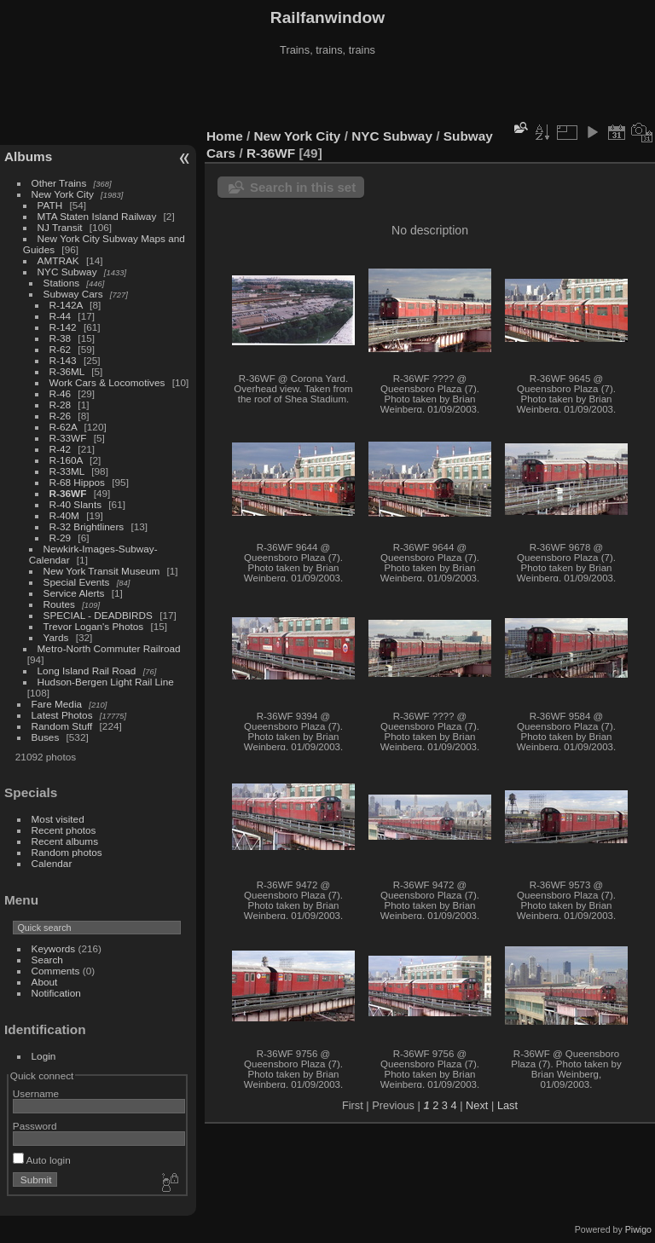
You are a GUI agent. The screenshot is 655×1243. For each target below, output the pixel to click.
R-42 (60, 448)
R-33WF (68, 437)
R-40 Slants (75, 504)
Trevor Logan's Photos (93, 626)
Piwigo (638, 1229)
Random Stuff (62, 725)
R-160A (66, 459)
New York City (63, 193)
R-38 (60, 338)
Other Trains (59, 182)
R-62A (63, 426)
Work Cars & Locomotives (107, 382)
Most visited (58, 818)
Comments (56, 970)
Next (477, 1105)
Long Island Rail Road (87, 670)
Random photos (67, 852)
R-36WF (68, 493)
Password (35, 1125)
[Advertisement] (327, 93)
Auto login (42, 1159)
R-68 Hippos (77, 482)
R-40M (64, 515)
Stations (61, 282)
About (45, 981)
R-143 (63, 360)
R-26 (60, 415)
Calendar (52, 863)
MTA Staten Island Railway (97, 216)
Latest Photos (62, 714)
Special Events (76, 581)
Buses (46, 737)
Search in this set (303, 187)
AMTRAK (58, 260)
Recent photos (64, 829)
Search (47, 959)
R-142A (66, 304)
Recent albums (65, 841)
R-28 (60, 404)
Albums (28, 156)
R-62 (60, 349)
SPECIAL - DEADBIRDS (98, 615)
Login (44, 1055)
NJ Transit (60, 227)
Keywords (54, 948)
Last (507, 1105)
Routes (59, 604)
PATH (50, 205)
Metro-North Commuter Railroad (109, 648)
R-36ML (66, 371)
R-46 (60, 393)
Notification (56, 992)
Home (224, 136)
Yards (56, 637)
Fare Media (57, 703)
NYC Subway (67, 271)
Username (36, 1093)
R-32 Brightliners (87, 526)
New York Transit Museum (101, 570)
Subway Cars (73, 293)
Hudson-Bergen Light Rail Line (106, 681)
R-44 (60, 315)
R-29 (60, 537)
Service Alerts (74, 592)
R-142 (63, 326)
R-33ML (66, 471)
